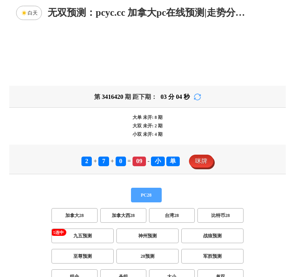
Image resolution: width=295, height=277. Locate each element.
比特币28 (220, 215)
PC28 (146, 195)
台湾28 (172, 215)
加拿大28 (74, 215)
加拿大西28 (123, 215)
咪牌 (201, 161)
